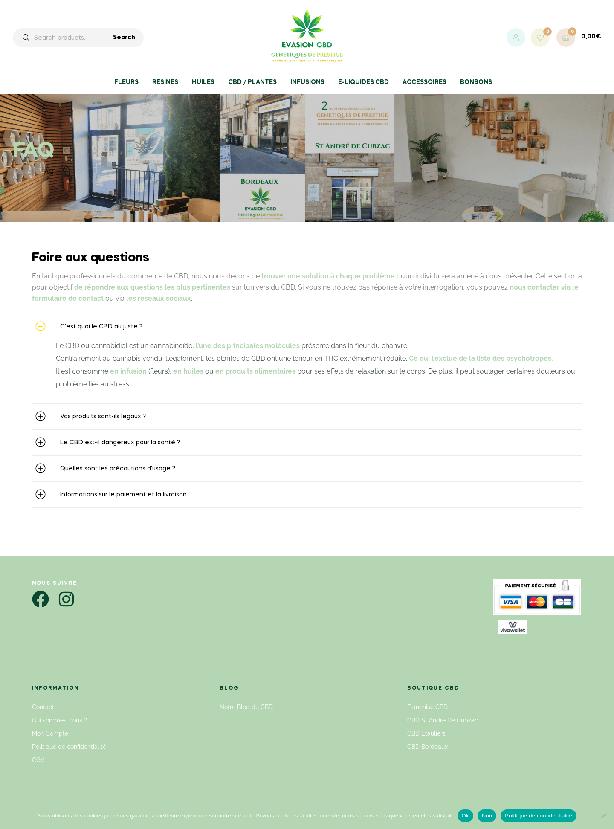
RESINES (165, 82)
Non (487, 815)
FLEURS (126, 82)
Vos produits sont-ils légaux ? (103, 417)
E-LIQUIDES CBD (363, 82)
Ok (465, 815)
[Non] (603, 816)
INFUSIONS (307, 82)
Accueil (24, 172)
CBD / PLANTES (252, 82)
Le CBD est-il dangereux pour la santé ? (120, 443)
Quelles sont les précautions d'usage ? (117, 469)
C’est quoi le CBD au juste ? (101, 327)
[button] (307, 326)
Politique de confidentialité (538, 815)
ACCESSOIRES (424, 82)
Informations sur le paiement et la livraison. (124, 495)
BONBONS (476, 82)
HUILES (203, 82)
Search (124, 38)
